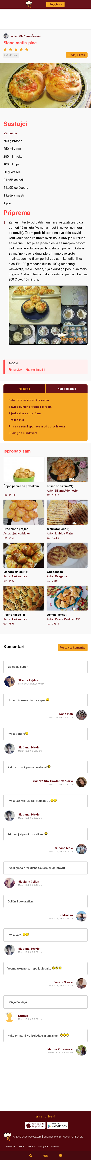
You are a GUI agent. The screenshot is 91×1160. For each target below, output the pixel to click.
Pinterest (55, 1146)
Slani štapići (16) (67, 520)
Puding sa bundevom (23, 433)
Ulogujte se (55, 4)
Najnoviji (24, 388)
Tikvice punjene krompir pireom (30, 406)
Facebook (10, 1146)
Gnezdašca (67, 563)
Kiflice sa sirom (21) (67, 477)
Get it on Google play (57, 1125)
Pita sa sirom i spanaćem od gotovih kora (37, 426)
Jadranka (66, 915)
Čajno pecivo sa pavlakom (23, 477)
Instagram (43, 1146)
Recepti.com (7, 1136)
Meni (45, 1155)
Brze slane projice (23, 520)
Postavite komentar (73, 647)
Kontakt (79, 1136)
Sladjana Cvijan (28, 881)
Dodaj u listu (77, 55)
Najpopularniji (67, 388)
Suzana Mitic (64, 848)
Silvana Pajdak (28, 680)
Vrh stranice (44, 1116)
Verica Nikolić (63, 982)
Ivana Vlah (66, 713)
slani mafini (38, 369)
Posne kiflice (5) (23, 605)
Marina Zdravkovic (60, 1049)
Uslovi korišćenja (52, 1136)
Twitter (21, 1146)
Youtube (31, 1146)
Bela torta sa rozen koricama (29, 400)
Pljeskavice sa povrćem (25, 413)
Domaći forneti (67, 605)
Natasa (23, 1015)
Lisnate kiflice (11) (23, 563)
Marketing (68, 1136)
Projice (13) (16, 419)
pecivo (17, 369)
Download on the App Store (35, 1125)
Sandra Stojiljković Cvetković (53, 780)
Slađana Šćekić (30, 36)
